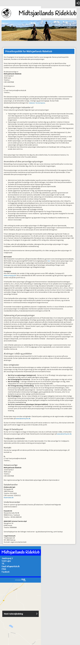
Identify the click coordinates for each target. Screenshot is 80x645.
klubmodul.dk (9, 497)
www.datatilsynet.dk (24, 418)
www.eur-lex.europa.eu (38, 103)
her (50, 261)
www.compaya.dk (11, 275)
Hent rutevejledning (40, 614)
